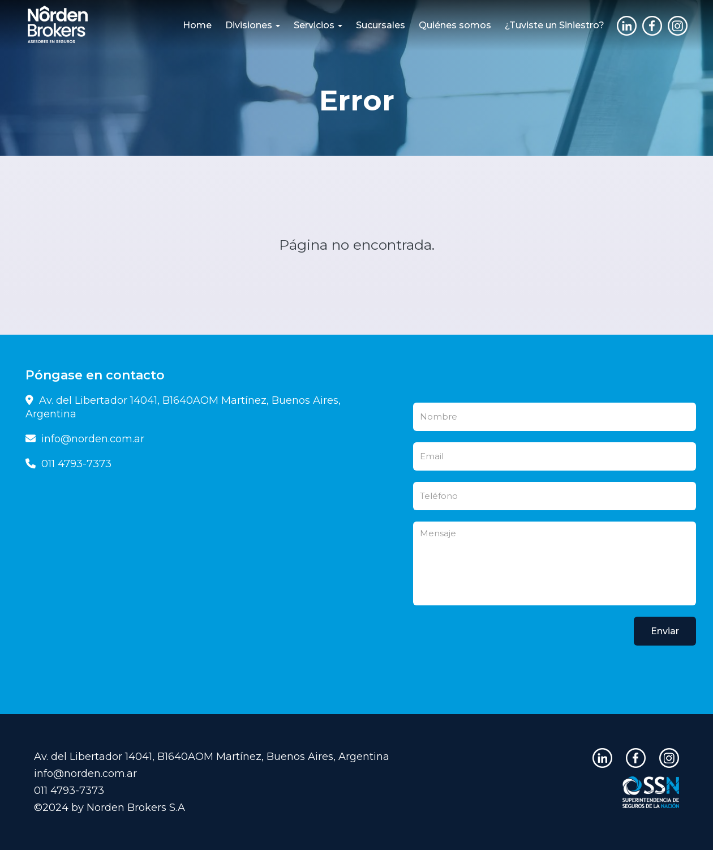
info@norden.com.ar (84, 439)
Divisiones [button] (252, 25)
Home (197, 25)
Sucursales (380, 25)
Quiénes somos (455, 25)
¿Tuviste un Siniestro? (554, 25)
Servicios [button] (318, 25)
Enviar (665, 631)
